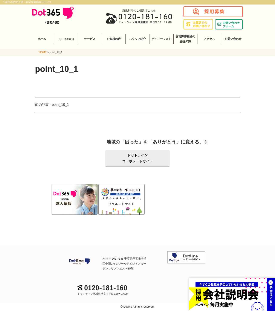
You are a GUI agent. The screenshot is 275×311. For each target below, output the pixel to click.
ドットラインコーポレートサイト (137, 158)
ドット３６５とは (66, 39)
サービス (89, 38)
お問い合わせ (233, 38)
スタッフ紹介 (137, 38)
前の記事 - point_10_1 (52, 104)
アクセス (209, 38)
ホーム (42, 38)
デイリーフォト (161, 38)
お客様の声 (114, 38)
